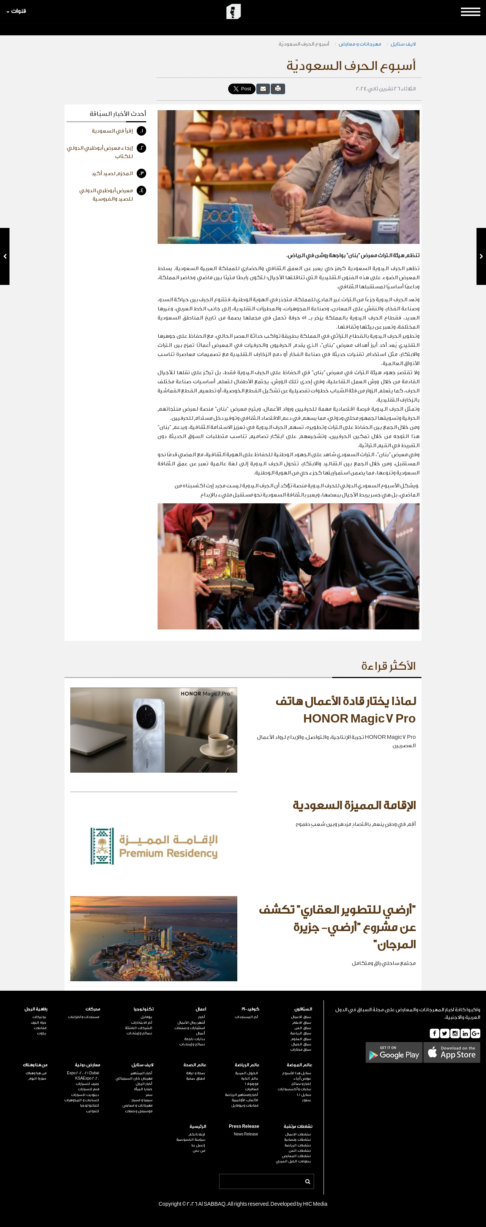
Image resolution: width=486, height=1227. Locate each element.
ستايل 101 (304, 1095)
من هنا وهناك (35, 1065)
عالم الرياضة (247, 1065)
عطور (306, 1100)
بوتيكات (39, 1017)
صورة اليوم (37, 1078)
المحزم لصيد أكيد (119, 173)
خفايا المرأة (143, 1089)
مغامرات (251, 1089)
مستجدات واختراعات (83, 1017)
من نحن (199, 1151)
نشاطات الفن (300, 1151)
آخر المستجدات (246, 1017)
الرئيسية (197, 1126)
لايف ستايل (403, 44)
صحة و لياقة (195, 1073)
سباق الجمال (301, 1044)
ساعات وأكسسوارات (294, 1089)
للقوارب (92, 1111)
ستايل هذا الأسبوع (296, 1073)
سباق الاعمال (301, 1017)
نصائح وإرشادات (192, 1044)
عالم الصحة (194, 1065)
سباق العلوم (300, 1039)
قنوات (16, 11)
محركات (92, 1009)
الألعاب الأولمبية (245, 1100)
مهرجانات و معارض (360, 44)
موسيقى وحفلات (138, 1111)
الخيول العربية (246, 1073)
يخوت (41, 1033)
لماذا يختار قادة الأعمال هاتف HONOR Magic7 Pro (345, 710)
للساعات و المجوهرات (81, 1100)
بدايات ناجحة (194, 1039)
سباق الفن (302, 1028)
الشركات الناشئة (138, 1028)
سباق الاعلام (301, 1023)
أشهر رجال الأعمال (191, 1023)
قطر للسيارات (88, 1089)
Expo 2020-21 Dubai (83, 1073)
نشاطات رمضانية (297, 1140)
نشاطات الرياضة (297, 1145)
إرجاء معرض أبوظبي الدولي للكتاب (106, 151)
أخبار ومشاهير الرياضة (241, 1095)
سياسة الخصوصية (190, 1140)
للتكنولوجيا (89, 1105)
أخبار (201, 1017)
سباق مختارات (300, 1049)
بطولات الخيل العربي (293, 1161)
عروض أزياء (302, 1078)
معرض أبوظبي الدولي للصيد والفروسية (112, 194)
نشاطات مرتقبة (298, 1126)
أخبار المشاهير (141, 1073)
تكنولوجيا (143, 1009)
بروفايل (146, 1017)
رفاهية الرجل (35, 1009)
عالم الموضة (299, 1065)
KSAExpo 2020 (87, 1078)
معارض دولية (87, 1065)
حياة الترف (38, 1023)
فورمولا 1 (251, 1084)
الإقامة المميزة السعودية (354, 805)
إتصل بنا (198, 1145)
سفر (149, 1095)
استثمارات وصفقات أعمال (189, 1030)
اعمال (201, 1009)
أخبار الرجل (144, 1084)
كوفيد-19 (250, 1009)
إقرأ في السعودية (119, 131)
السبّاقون (303, 1009)
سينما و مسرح (141, 1100)
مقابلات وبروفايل (244, 1105)
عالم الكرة (249, 1078)
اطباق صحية (195, 1078)
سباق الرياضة (300, 1033)
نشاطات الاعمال (298, 1134)
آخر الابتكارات (141, 1023)
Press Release (244, 1126)
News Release (246, 1134)
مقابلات (40, 1028)
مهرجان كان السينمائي (133, 1078)
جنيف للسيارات (87, 1084)
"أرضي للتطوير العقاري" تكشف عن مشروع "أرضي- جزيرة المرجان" (337, 927)
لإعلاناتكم (196, 1134)
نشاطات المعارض (296, 1156)
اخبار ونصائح (301, 1084)
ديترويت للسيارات (85, 1095)
